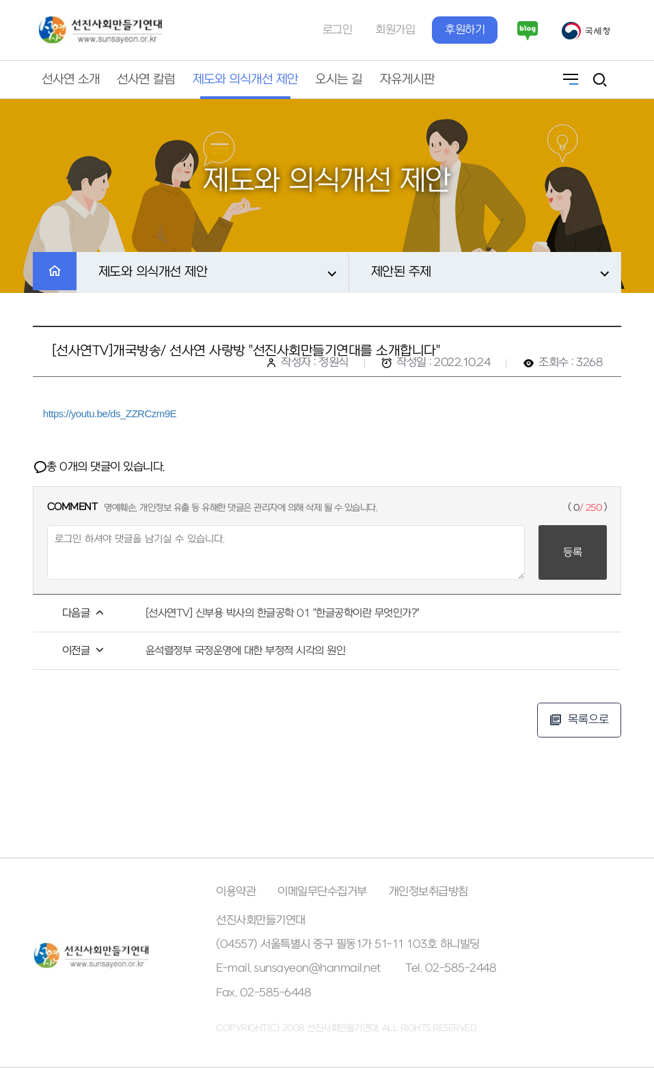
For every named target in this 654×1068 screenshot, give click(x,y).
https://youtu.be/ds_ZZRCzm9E (109, 413)
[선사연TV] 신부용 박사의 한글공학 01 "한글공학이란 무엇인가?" (283, 613)
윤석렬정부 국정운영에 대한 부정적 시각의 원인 (246, 651)
